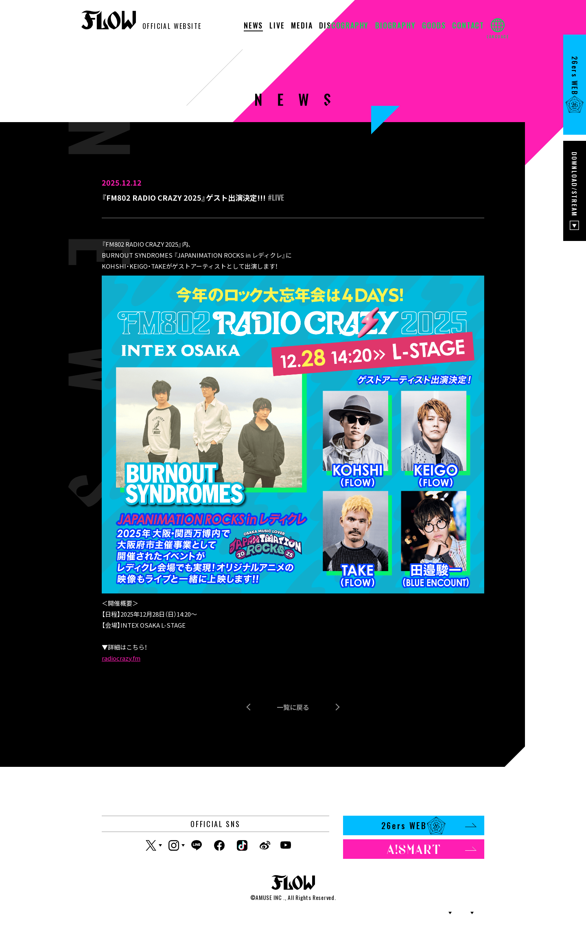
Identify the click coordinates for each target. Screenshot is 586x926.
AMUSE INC (269, 897)
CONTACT (468, 26)
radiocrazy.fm (121, 658)
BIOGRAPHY (395, 26)
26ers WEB (428, 825)
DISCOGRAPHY (344, 26)
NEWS (253, 26)
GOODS (434, 26)
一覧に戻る (293, 707)
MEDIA (302, 26)
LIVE (276, 26)
